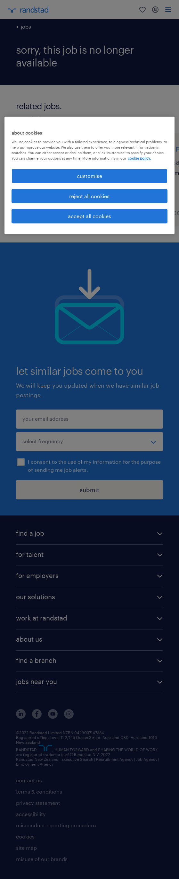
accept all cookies (89, 216)
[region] (89, 175)
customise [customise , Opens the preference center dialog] (89, 176)
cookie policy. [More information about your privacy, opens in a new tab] (139, 158)
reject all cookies (89, 196)
